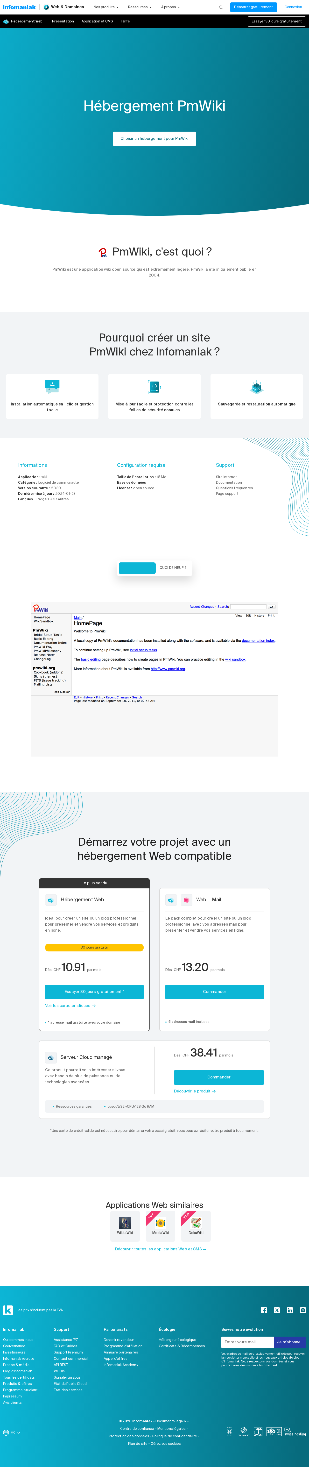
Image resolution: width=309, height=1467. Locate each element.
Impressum (12, 1396)
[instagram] (303, 1310)
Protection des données (129, 1436)
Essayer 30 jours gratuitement (277, 21)
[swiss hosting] (295, 1432)
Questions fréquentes (234, 488)
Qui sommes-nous (18, 1340)
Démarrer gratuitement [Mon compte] (253, 7)
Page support (227, 494)
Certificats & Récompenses (182, 1346)
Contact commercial (71, 1359)
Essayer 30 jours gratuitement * (94, 992)
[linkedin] (290, 1310)
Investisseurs (14, 1352)
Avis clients (12, 1402)
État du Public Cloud (70, 1384)
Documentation (229, 482)
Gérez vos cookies (166, 1444)
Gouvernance (14, 1346)
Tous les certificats (19, 1377)
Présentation (63, 21)
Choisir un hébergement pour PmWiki (154, 139)
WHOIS (59, 1371)
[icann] (244, 1432)
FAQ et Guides (65, 1346)
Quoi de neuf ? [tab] (173, 568)
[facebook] (264, 1310)
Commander (214, 992)
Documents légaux (170, 1421)
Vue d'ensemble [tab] (137, 568)
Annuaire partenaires (121, 1352)
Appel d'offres (115, 1359)
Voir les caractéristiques (67, 1006)
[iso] (274, 1432)
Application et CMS (97, 21)
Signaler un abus (67, 1377)
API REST (61, 1365)
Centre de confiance (137, 1429)
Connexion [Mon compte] (293, 7)
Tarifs (125, 21)
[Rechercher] (221, 7)
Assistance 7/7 (66, 1340)
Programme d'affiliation (123, 1346)
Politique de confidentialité (174, 1436)
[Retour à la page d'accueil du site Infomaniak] (19, 7)
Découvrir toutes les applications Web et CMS (158, 1249)
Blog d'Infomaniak (17, 1371)
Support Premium (68, 1352)
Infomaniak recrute (18, 1359)
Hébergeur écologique (177, 1340)
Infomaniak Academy (121, 1365)
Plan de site (137, 1444)
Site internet (226, 477)
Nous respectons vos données (262, 1361)
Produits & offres (17, 1384)
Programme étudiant (20, 1390)
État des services (68, 1390)
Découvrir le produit (192, 1091)
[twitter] (277, 1310)
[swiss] (258, 1432)
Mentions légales (171, 1429)
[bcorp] (229, 1432)
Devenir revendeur (119, 1340)
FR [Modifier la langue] (16, 1433)
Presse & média (16, 1365)
